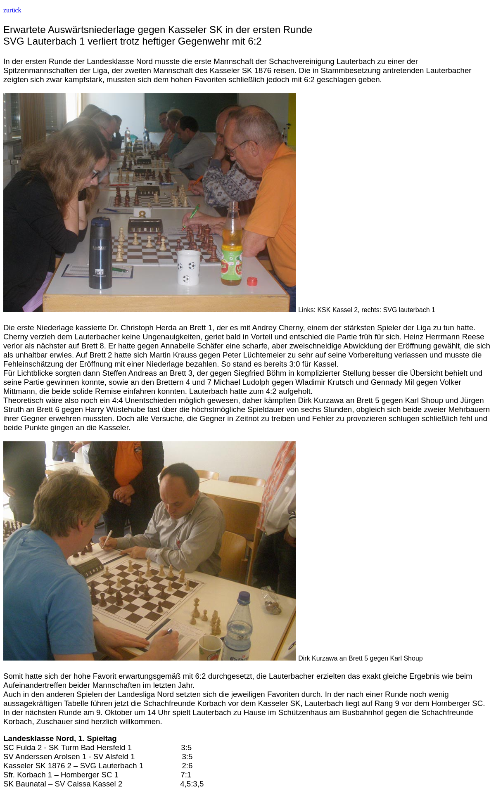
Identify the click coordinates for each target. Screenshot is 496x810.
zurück (12, 10)
